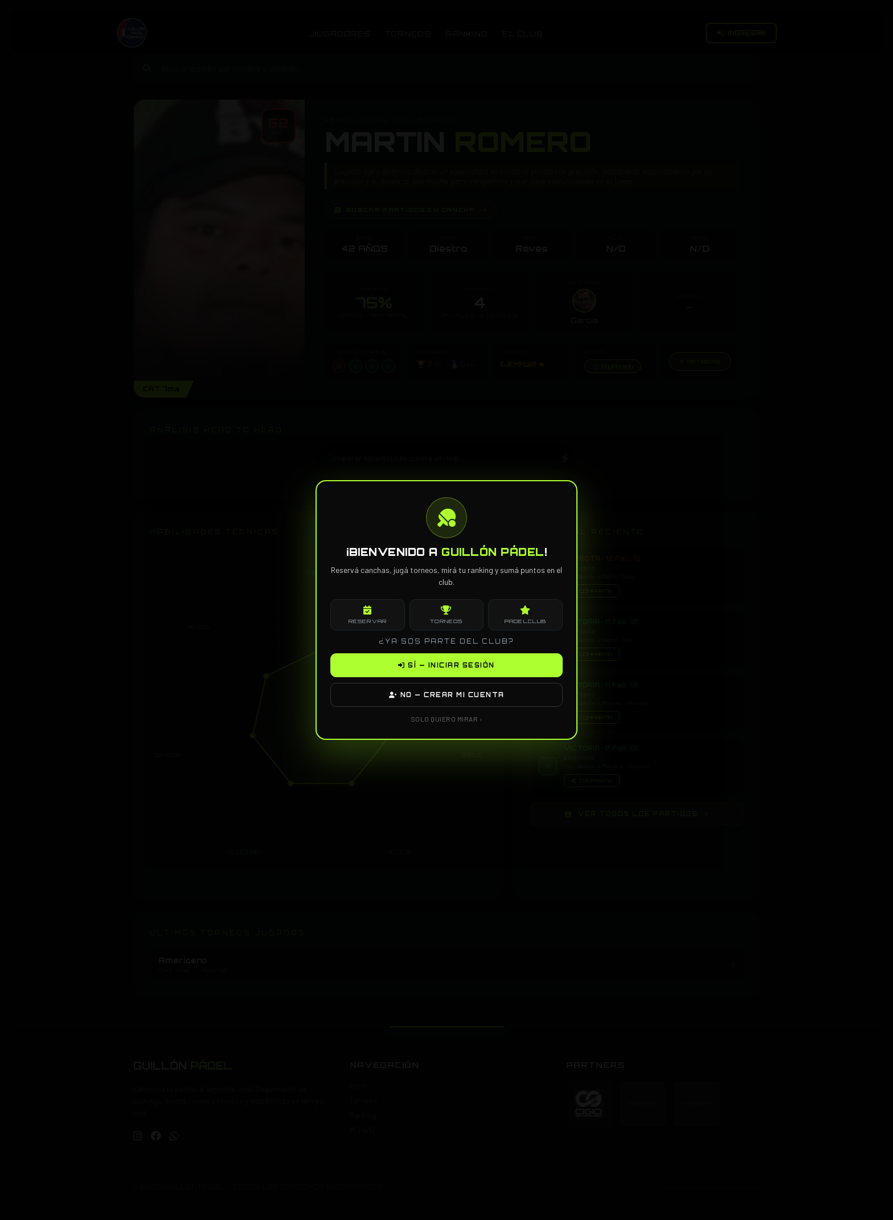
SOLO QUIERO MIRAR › (447, 719)
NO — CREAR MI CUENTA (447, 695)
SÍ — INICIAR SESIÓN (446, 665)
